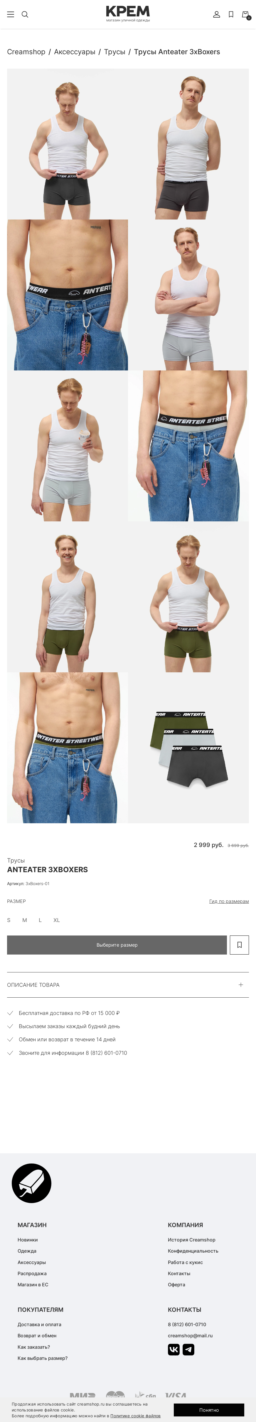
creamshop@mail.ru (190, 1335)
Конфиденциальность (193, 1251)
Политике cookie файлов (135, 1415)
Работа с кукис (185, 1262)
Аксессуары (32, 1262)
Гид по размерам (229, 901)
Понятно (209, 1410)
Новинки (28, 1240)
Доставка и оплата (39, 1324)
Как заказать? (34, 1347)
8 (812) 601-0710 (187, 1324)
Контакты (179, 1273)
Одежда (27, 1251)
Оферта (176, 1284)
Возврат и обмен (37, 1335)
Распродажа (32, 1273)
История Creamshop (191, 1240)
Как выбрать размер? (43, 1358)
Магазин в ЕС (33, 1284)
